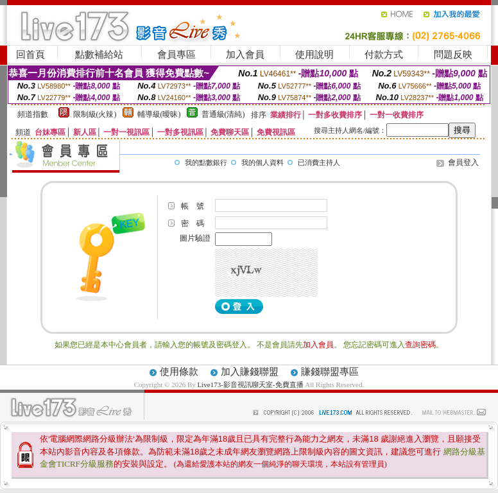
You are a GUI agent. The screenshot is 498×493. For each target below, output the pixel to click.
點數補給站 (99, 54)
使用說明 (314, 54)
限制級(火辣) (95, 114)
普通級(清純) (223, 114)
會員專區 (176, 54)
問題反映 (453, 54)
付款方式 (384, 54)
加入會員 (245, 54)
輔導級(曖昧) (159, 114)
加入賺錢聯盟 (250, 372)
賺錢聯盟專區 (330, 372)
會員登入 (463, 162)
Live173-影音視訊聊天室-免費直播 (251, 384)
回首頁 (30, 54)
